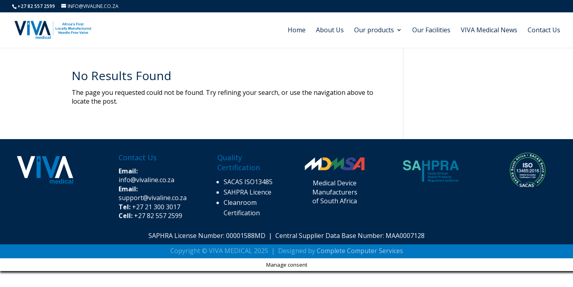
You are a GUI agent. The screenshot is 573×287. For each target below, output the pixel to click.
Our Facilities (431, 30)
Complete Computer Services (360, 250)
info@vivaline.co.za (146, 175)
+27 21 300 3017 (156, 206)
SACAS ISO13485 (248, 181)
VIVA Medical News (489, 30)
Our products (374, 30)
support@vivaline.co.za (153, 193)
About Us (330, 30)
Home (297, 30)
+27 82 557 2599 (158, 215)
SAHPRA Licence (248, 192)
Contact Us (544, 30)
